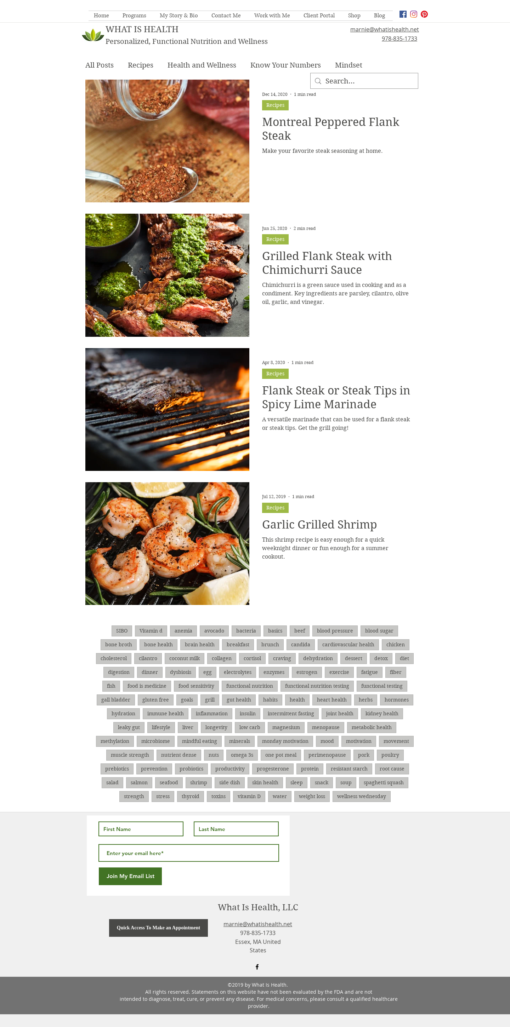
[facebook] (403, 14)
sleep (296, 782)
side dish (229, 782)
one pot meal (280, 755)
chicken (395, 644)
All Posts (99, 65)
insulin (248, 713)
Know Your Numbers (285, 65)
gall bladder (115, 700)
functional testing (382, 686)
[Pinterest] (424, 14)
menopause (326, 727)
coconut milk (184, 658)
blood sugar (379, 631)
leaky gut (129, 727)
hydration (123, 713)
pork (363, 755)
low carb (249, 727)
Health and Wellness (202, 65)
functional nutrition (249, 686)
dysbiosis (180, 672)
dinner (150, 672)
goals (187, 700)
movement (396, 741)
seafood (169, 782)
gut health (239, 700)
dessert (353, 658)
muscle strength (130, 755)
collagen (222, 658)
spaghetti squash (384, 782)
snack (321, 782)
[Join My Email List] (130, 876)
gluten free (155, 700)
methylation (115, 741)
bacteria (246, 631)
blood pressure (335, 631)
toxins (218, 796)
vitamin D (249, 796)
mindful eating (199, 741)
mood (327, 741)
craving (282, 658)
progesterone (273, 769)
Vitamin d (151, 631)
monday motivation (285, 741)
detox (381, 658)
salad (112, 782)
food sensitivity (196, 686)
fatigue (369, 672)
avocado (214, 631)
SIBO (122, 631)
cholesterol (114, 658)
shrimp (198, 782)
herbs (366, 700)
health (297, 700)
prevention (154, 769)
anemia (183, 631)
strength (134, 796)
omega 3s (242, 755)
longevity (216, 727)
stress (163, 796)
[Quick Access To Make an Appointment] (158, 928)
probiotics (191, 769)
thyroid (190, 796)
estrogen (306, 672)
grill (210, 700)
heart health (332, 700)
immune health (165, 713)
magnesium (286, 727)
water (280, 796)
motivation (359, 741)
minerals (239, 741)
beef (299, 631)
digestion (119, 672)
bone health (158, 644)
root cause (392, 769)
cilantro (148, 658)
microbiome (155, 741)
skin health (265, 782)
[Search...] (364, 81)
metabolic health (372, 727)
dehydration (318, 658)
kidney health (382, 713)
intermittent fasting (291, 713)
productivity (230, 769)
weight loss (312, 796)
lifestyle (161, 727)
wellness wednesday (361, 796)
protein (310, 769)
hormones (397, 700)
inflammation (212, 713)
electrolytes (237, 672)
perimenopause (327, 755)
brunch (270, 644)
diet (404, 658)
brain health (200, 644)
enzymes (274, 672)
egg (207, 672)
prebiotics (117, 769)
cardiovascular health (348, 644)
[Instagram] (413, 14)
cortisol (252, 658)
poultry (390, 755)
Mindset (348, 65)
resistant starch (349, 769)
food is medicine (147, 686)
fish (111, 686)
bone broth (118, 644)
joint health (339, 713)
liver (187, 727)
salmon (139, 782)
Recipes (140, 65)
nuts (214, 755)
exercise (339, 672)
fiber (396, 672)
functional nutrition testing (317, 686)
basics (275, 631)
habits (270, 700)
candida (300, 644)
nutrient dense (179, 755)
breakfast (238, 644)
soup (346, 782)
